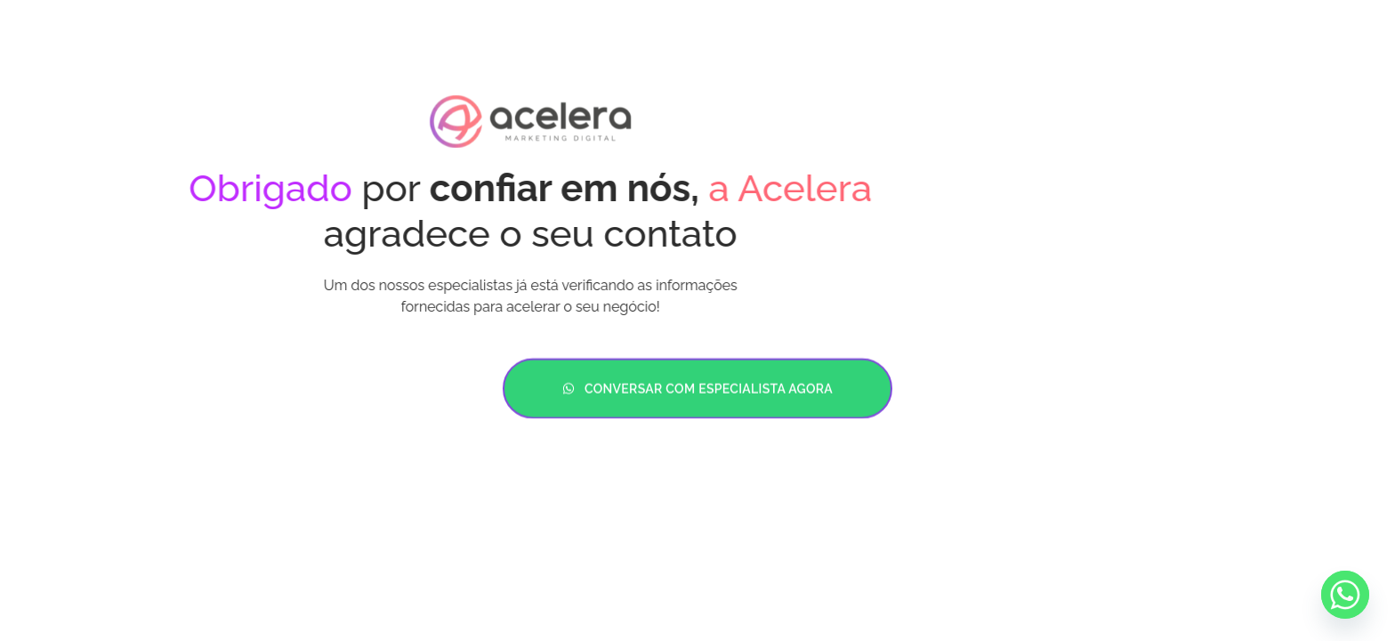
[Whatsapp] (1345, 595)
